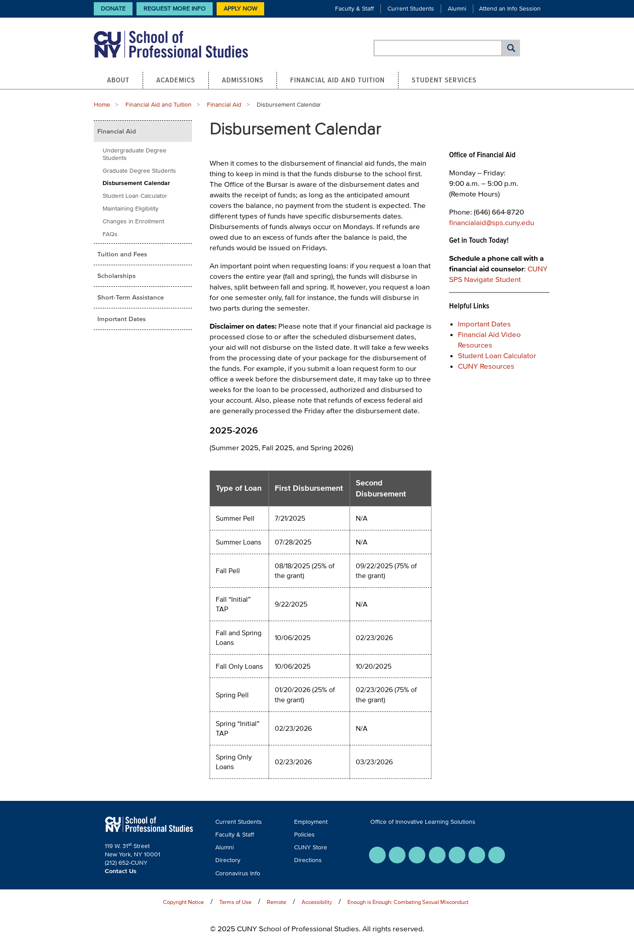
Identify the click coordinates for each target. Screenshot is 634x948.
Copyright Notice (183, 902)
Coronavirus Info (237, 873)
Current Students (410, 8)
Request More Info (175, 8)
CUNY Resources (486, 366)
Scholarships (116, 275)
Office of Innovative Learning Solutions (423, 821)
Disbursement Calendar (136, 183)
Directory (227, 860)
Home (102, 104)
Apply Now (240, 8)
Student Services (444, 80)
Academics (175, 80)
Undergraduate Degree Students (134, 154)
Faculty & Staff (354, 8)
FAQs (110, 234)
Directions (308, 860)
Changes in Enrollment (133, 221)
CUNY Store (310, 847)
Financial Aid (224, 104)
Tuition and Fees (122, 254)
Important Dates (121, 318)
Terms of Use (235, 902)
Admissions (242, 80)
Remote (276, 902)
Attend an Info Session (510, 8)
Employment (311, 821)
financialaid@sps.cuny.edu (491, 222)
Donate (113, 8)
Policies (304, 834)
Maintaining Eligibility (130, 208)
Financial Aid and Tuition (337, 80)
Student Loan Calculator (135, 196)
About (118, 80)
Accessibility (317, 902)
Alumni (457, 8)
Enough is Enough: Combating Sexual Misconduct (407, 902)
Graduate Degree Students (139, 170)
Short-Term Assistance (130, 297)
